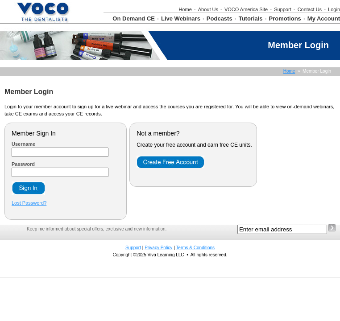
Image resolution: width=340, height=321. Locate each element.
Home (184, 9)
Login (334, 9)
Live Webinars (180, 18)
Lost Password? (29, 203)
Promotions (285, 18)
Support (282, 9)
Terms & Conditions (195, 247)
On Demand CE (133, 18)
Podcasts (219, 18)
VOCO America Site (246, 9)
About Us (208, 9)
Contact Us (310, 9)
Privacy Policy (158, 247)
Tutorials (251, 18)
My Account (323, 18)
